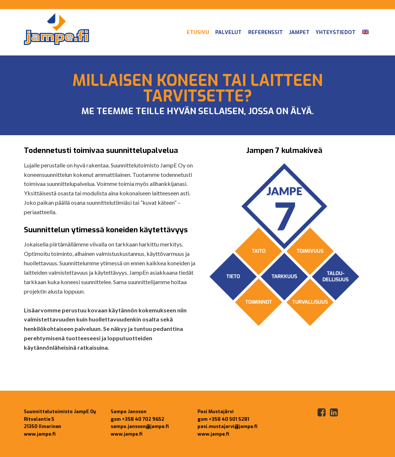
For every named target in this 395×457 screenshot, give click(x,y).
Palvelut (228, 32)
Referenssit (265, 32)
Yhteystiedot (336, 32)
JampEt (299, 32)
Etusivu (198, 32)
